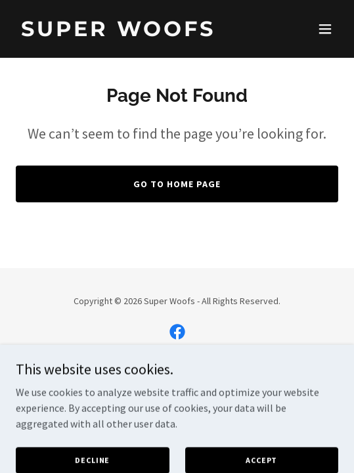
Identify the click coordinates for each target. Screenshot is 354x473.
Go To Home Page (177, 184)
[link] (128, 32)
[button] (325, 29)
